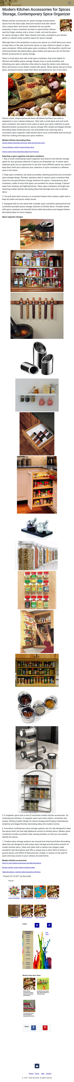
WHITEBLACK (28, 936)
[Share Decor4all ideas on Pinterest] (45, 1027)
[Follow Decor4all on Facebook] (37, 925)
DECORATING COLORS (28, 932)
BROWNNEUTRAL (28, 963)
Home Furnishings (14, 898)
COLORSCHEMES (28, 967)
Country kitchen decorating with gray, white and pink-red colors (23, 143)
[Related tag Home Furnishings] (27, 891)
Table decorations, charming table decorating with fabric (21, 872)
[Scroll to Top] (37, 1065)
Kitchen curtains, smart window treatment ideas (18, 867)
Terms (37, 1074)
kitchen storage (53, 898)
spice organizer (40, 917)
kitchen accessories (27, 898)
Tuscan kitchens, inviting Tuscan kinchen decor (18, 147)
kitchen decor (40, 898)
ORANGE (28, 955)
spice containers (27, 917)
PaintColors (46, 933)
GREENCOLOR (28, 940)
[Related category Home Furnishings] (14, 891)
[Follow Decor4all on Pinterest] (49, 925)
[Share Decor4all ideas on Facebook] (33, 1027)
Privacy (31, 1074)
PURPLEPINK (28, 948)
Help (42, 1074)
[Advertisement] (37, 1046)
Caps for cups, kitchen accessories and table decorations (21, 863)
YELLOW (28, 958)
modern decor (14, 917)
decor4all (12, 2)
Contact (48, 1074)
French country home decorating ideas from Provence (20, 152)
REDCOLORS (28, 951)
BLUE (28, 943)
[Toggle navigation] (69, 3)
